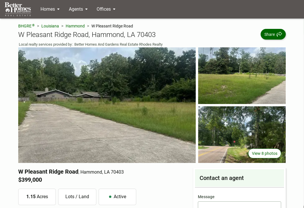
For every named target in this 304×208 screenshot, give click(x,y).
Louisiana (50, 26)
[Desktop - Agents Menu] (78, 9)
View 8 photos (264, 153)
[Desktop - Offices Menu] (106, 9)
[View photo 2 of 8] (242, 75)
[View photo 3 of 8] (242, 134)
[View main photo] (107, 105)
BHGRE (26, 25)
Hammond (75, 26)
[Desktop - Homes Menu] (50, 9)
